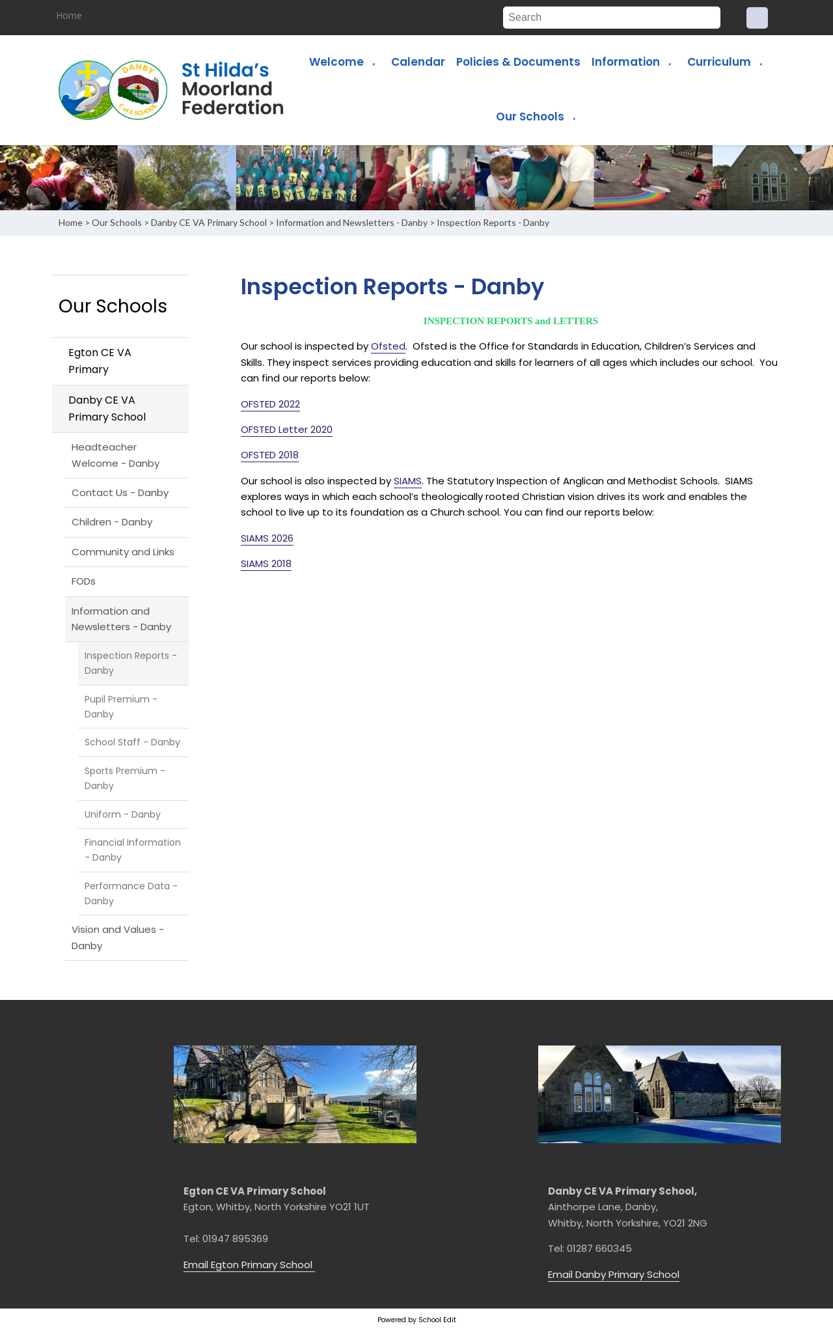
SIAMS (408, 481)
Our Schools (530, 116)
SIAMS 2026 (267, 538)
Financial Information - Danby (133, 850)
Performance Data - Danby (131, 893)
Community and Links (123, 552)
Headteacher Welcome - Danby (115, 454)
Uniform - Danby (123, 814)
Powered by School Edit (416, 1320)
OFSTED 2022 (270, 404)
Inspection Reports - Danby (493, 222)
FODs (84, 581)
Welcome (336, 62)
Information (626, 62)
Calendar (418, 62)
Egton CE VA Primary (99, 361)
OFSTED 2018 (270, 455)
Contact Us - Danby (120, 492)
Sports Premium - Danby (125, 778)
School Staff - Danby (132, 742)
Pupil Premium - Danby (121, 707)
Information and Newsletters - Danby (352, 222)
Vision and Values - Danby (118, 937)
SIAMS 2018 (266, 563)
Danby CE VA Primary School (209, 222)
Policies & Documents (518, 62)
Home (69, 15)
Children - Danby (112, 522)
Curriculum (719, 62)
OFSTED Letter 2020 (287, 429)
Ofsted (388, 346)
